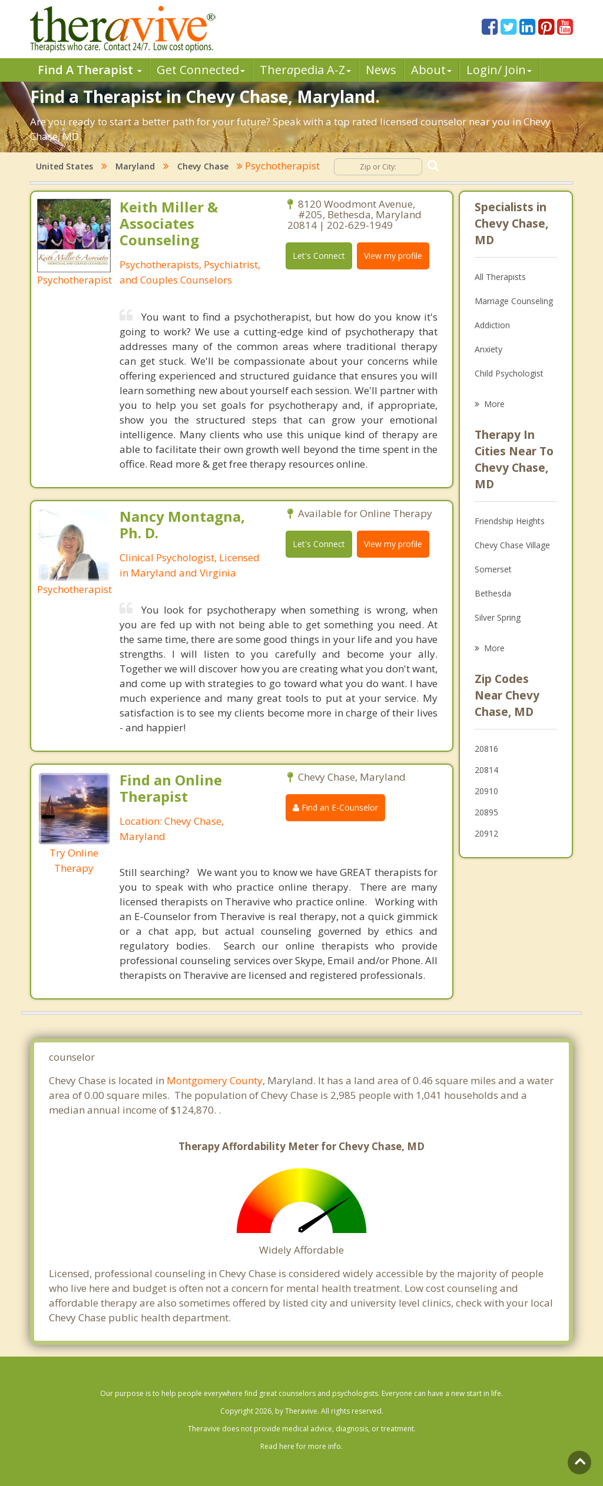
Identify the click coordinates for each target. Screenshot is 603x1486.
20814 (486, 769)
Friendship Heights (510, 521)
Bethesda (493, 593)
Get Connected (201, 70)
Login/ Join (499, 70)
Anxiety (488, 349)
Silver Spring (498, 617)
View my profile (393, 255)
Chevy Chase (202, 166)
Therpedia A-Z (305, 70)
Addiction (492, 325)
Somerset (493, 569)
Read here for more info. (301, 1446)
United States (64, 166)
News (381, 70)
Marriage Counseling (514, 300)
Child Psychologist (509, 373)
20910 (486, 791)
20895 (486, 812)
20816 (486, 748)
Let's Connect (319, 255)
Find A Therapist (90, 70)
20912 (486, 833)
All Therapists (500, 276)
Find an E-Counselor (335, 807)
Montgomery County (215, 1080)
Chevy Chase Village (512, 545)
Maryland (135, 166)
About (431, 70)
